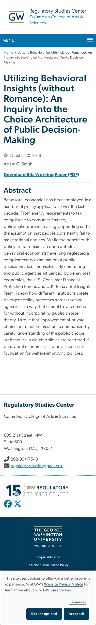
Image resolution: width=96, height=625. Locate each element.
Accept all (76, 614)
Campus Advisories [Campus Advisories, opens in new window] (47, 557)
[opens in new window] (8, 507)
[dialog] (48, 598)
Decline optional (44, 614)
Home (8, 52)
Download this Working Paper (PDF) (41, 175)
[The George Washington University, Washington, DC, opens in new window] (48, 536)
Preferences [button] (77, 602)
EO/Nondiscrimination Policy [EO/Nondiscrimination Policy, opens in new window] (48, 565)
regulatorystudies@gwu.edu (37, 466)
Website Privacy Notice (63, 584)
